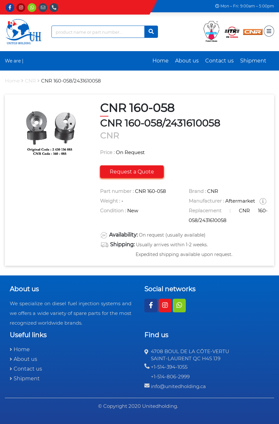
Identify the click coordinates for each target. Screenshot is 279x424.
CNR (30, 81)
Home (160, 61)
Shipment (253, 61)
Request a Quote (132, 172)
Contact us (219, 61)
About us (187, 61)
